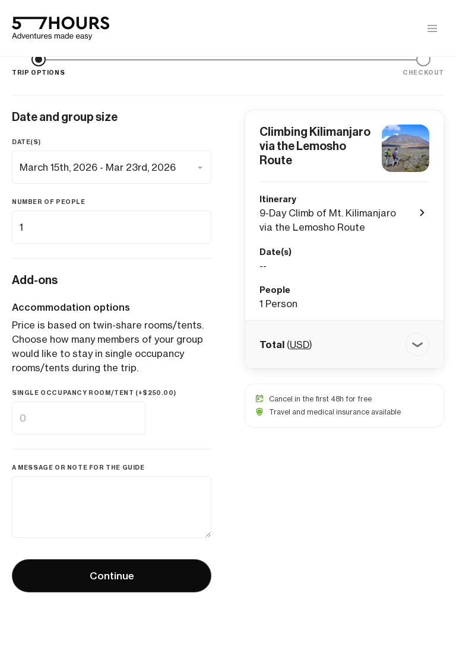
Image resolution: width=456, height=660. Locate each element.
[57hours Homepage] (60, 28)
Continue (112, 576)
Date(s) (26, 142)
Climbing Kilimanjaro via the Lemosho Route (314, 146)
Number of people (49, 202)
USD (299, 344)
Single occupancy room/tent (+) (94, 393)
